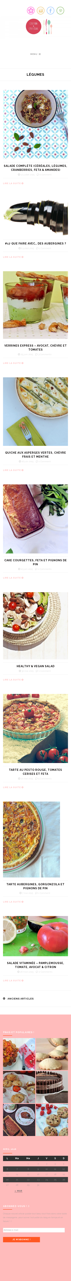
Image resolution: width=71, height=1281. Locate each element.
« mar (18, 1191)
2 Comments (44, 569)
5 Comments (44, 778)
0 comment (45, 174)
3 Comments (44, 354)
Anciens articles (21, 998)
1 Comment (45, 248)
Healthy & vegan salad (36, 666)
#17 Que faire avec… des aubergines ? (35, 243)
